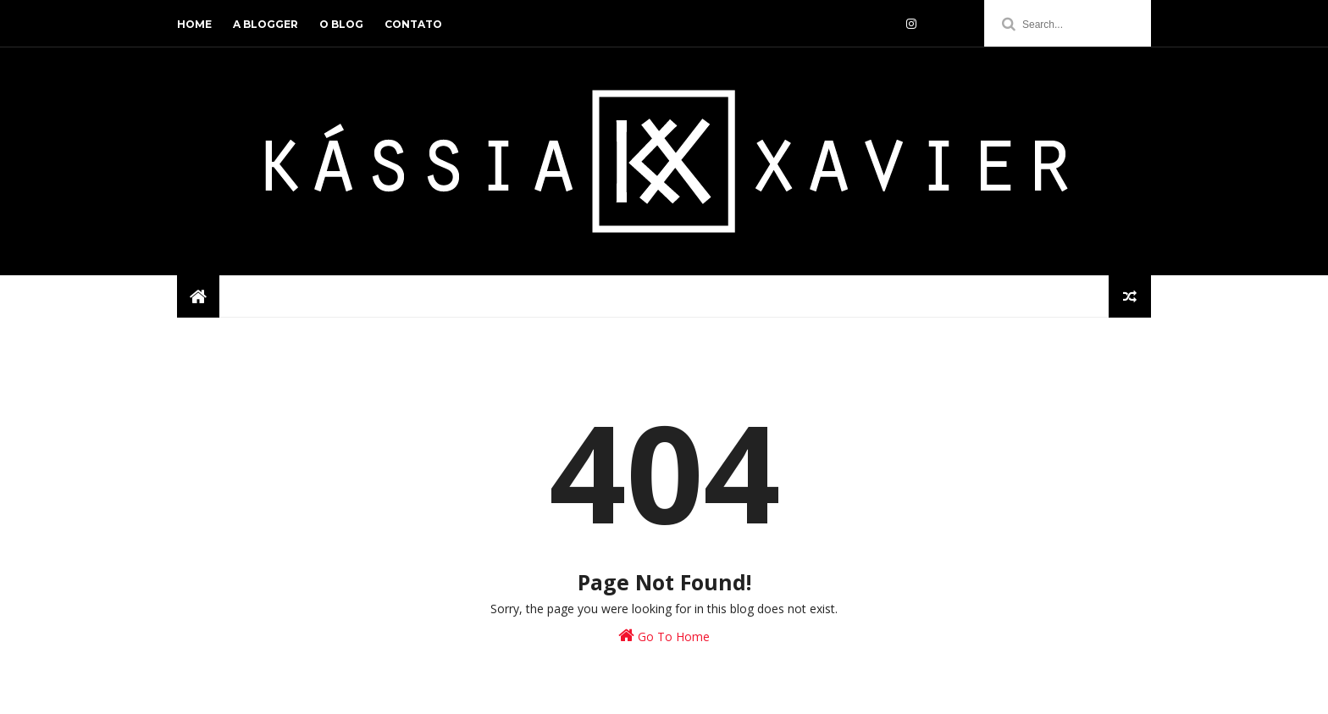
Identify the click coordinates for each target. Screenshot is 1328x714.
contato (413, 24)
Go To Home (664, 636)
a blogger (265, 24)
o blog (341, 24)
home (194, 24)
